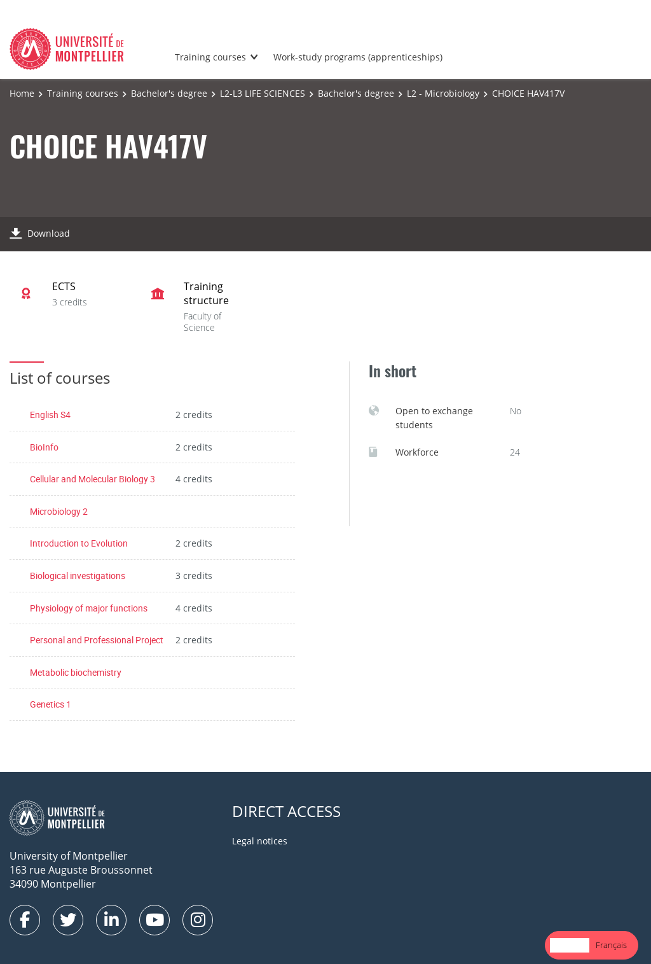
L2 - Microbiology (443, 93)
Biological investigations (77, 575)
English (569, 945)
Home (22, 93)
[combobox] (569, 945)
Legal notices (259, 841)
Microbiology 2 (59, 511)
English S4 (50, 415)
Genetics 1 (50, 704)
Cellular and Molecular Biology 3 (92, 479)
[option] (611, 945)
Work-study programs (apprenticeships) (357, 57)
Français (611, 945)
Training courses (210, 57)
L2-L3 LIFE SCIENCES (262, 93)
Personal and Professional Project (96, 640)
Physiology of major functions (88, 608)
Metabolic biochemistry (75, 672)
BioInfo (44, 447)
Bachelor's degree (169, 93)
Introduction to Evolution (79, 543)
